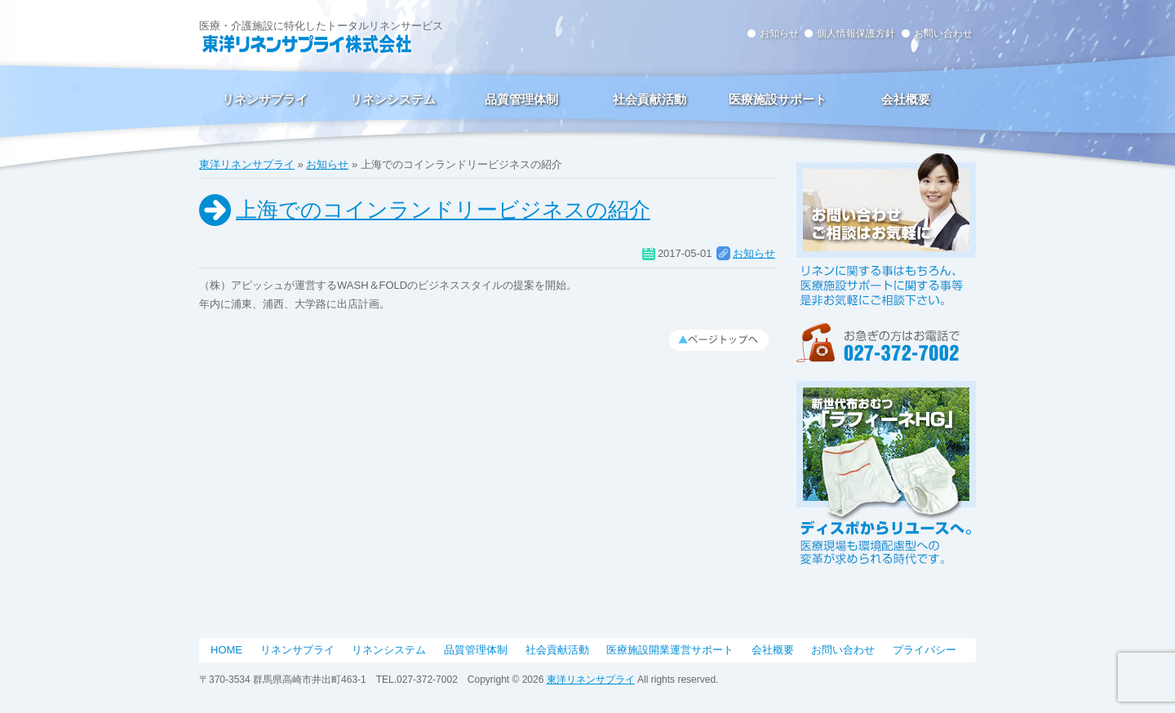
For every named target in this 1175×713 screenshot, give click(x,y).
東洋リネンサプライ (247, 164)
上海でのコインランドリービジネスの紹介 (443, 209)
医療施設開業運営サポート (670, 650)
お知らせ (779, 33)
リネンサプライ (265, 99)
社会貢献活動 (649, 99)
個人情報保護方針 (856, 33)
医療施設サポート (778, 99)
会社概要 (905, 99)
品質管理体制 (521, 99)
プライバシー (924, 650)
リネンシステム (393, 99)
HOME (226, 650)
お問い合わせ (943, 33)
